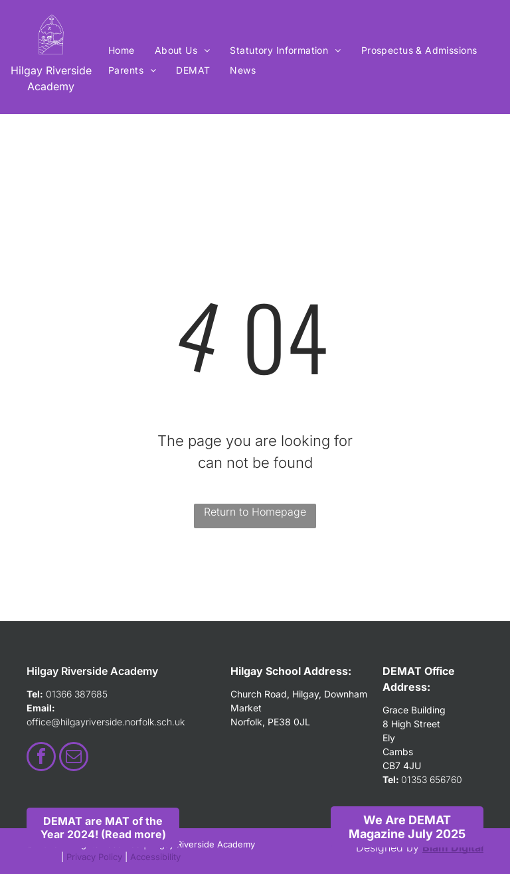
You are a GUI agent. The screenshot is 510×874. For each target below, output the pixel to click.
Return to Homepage (255, 511)
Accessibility (155, 856)
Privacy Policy (94, 856)
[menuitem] (121, 50)
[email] (73, 758)
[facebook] (41, 758)
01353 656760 (431, 779)
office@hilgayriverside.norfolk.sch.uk (106, 721)
